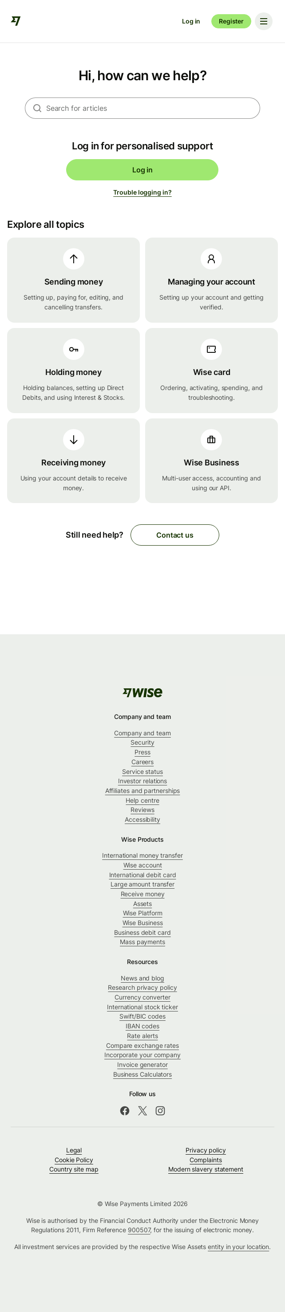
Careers (142, 761)
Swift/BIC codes (142, 1016)
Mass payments (142, 941)
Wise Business (143, 922)
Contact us (174, 535)
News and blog (142, 978)
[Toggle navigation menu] (264, 21)
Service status (142, 771)
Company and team (142, 733)
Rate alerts (142, 1035)
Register (231, 21)
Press (142, 752)
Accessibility (142, 819)
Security (142, 742)
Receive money (143, 894)
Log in (191, 21)
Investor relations (142, 781)
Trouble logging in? (142, 192)
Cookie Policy (74, 1160)
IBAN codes (142, 1026)
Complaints (206, 1160)
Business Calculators (142, 1074)
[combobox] (153, 108)
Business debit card (142, 932)
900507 (139, 1230)
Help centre (142, 800)
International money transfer (142, 855)
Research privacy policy (142, 987)
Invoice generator (142, 1064)
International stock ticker (142, 1007)
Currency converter (142, 997)
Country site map (74, 1169)
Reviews (142, 809)
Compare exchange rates (142, 1045)
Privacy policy (206, 1150)
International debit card (142, 875)
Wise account (142, 865)
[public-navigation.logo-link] (142, 692)
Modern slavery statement (205, 1169)
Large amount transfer (142, 884)
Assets (142, 903)
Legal (74, 1150)
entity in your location (238, 1246)
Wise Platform (142, 913)
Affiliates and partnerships (142, 790)
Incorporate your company (142, 1054)
